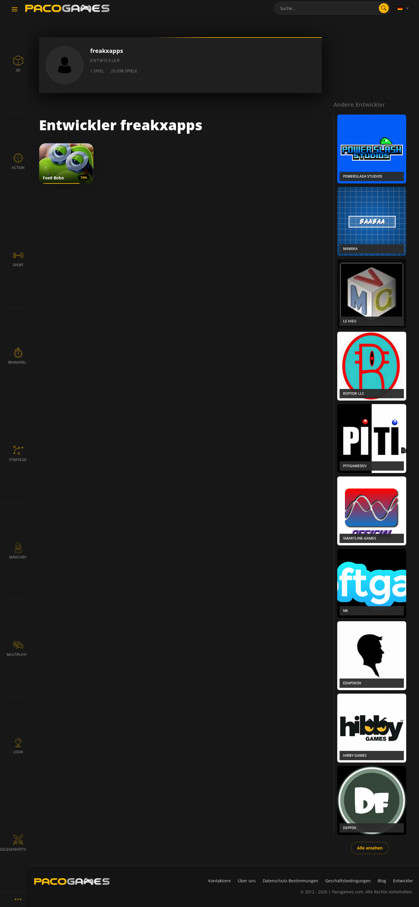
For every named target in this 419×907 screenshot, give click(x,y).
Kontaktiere (219, 880)
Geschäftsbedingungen (348, 880)
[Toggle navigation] (14, 9)
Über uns (247, 880)
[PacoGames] (71, 881)
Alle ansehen (370, 848)
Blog (382, 880)
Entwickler (403, 880)
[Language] (403, 8)
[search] (384, 8)
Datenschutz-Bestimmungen (290, 880)
